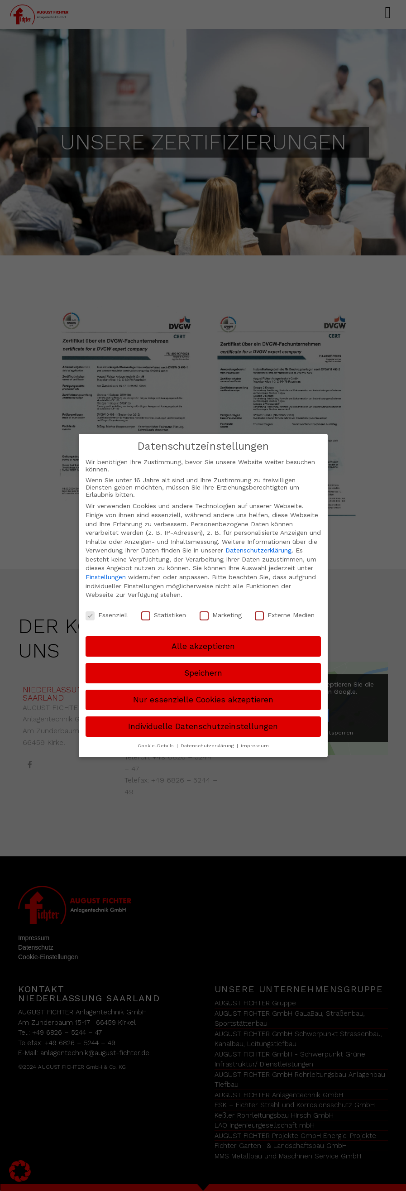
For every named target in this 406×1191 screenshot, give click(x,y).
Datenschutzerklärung (258, 550)
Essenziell (107, 615)
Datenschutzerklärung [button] (208, 746)
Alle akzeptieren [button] (203, 646)
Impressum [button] (255, 746)
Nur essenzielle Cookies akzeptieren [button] (203, 699)
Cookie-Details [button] (157, 746)
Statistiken (163, 615)
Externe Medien (285, 615)
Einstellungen (106, 577)
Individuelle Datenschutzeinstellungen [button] (203, 726)
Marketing (221, 615)
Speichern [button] (203, 672)
